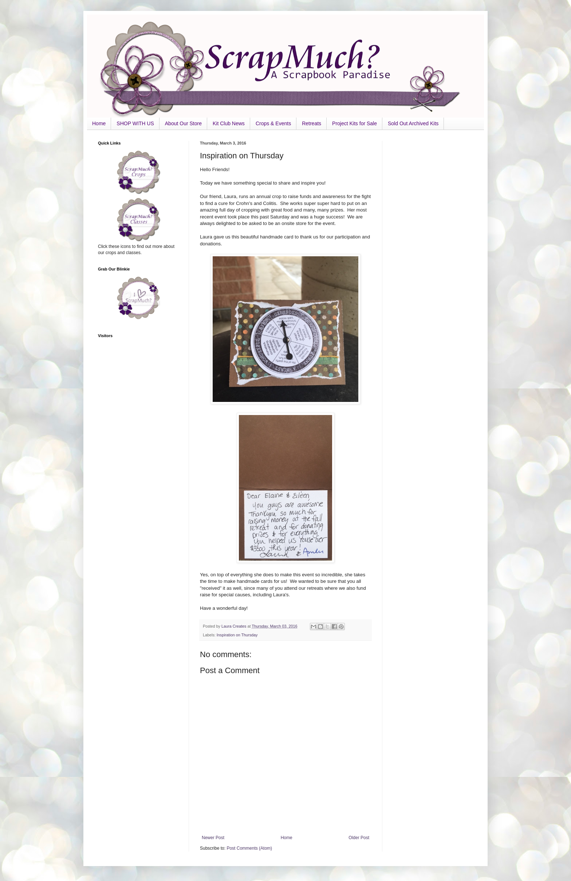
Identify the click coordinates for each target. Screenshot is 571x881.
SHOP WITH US (135, 123)
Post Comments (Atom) (249, 848)
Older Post (358, 837)
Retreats (311, 123)
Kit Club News (229, 123)
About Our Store (183, 123)
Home (99, 123)
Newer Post (213, 837)
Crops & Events (273, 123)
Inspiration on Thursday (237, 635)
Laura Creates (234, 626)
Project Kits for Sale (354, 123)
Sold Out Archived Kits (413, 123)
